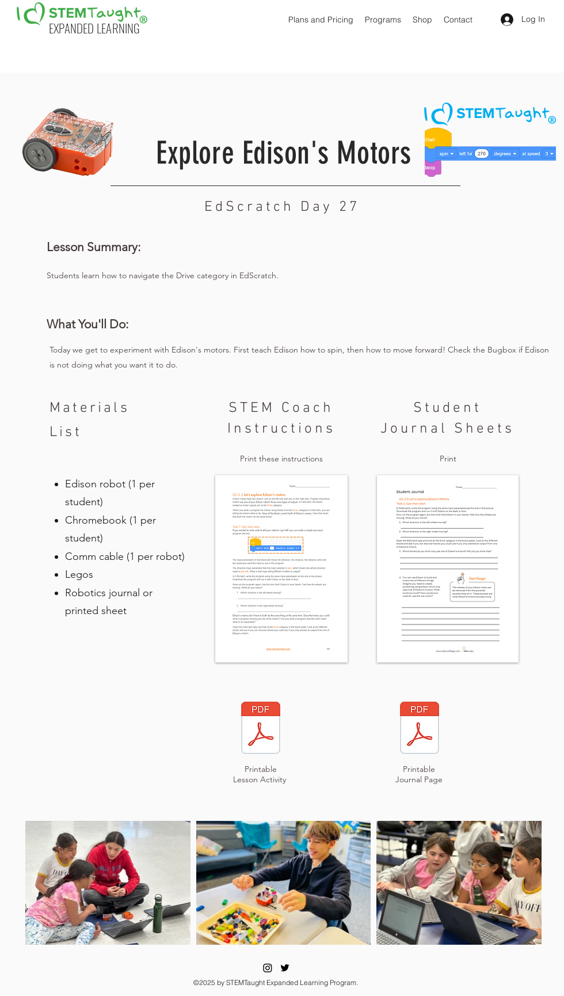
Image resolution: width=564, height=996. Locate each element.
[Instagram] (267, 968)
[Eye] (260, 727)
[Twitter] (285, 968)
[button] (321, 19)
